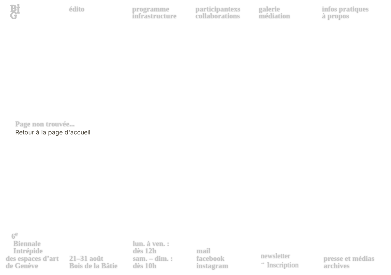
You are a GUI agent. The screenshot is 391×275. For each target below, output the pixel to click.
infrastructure (154, 16)
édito (77, 9)
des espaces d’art (37, 249)
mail (203, 251)
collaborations (218, 16)
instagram (212, 266)
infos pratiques (345, 9)
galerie (269, 9)
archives (337, 266)
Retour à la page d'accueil (52, 132)
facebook (211, 258)
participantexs (218, 9)
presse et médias (349, 258)
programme (150, 9)
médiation (274, 16)
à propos (335, 16)
